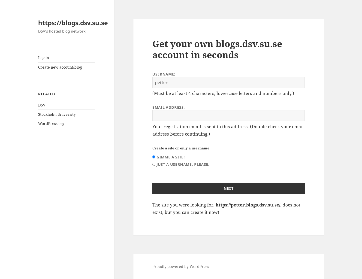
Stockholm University (57, 114)
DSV (41, 105)
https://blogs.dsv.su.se (73, 22)
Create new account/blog (60, 67)
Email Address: (168, 107)
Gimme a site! (171, 157)
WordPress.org (51, 123)
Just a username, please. (183, 164)
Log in (43, 57)
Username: (163, 74)
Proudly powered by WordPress (180, 266)
